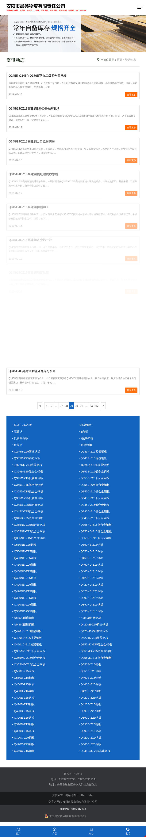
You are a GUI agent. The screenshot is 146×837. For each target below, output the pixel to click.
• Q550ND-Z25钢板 (24, 551)
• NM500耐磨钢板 (23, 617)
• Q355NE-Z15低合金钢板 (28, 538)
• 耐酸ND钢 (86, 438)
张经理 (78, 773)
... (56, 405)
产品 (54, 831)
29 (71, 405)
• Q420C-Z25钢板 (23, 744)
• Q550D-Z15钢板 (23, 677)
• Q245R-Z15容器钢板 (93, 451)
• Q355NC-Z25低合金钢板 (28, 524)
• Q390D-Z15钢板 (23, 724)
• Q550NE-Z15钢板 (91, 544)
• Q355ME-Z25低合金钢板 (28, 664)
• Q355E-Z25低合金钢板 (94, 478)
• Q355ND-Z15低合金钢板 (95, 531)
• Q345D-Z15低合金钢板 (94, 511)
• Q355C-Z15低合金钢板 (94, 491)
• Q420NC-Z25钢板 (91, 591)
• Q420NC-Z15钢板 (24, 591)
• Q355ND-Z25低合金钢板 (28, 531)
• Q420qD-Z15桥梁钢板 (27, 637)
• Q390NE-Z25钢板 (24, 597)
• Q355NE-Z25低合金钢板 (95, 538)
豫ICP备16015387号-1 (73, 809)
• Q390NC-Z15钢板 (91, 611)
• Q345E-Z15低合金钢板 (94, 504)
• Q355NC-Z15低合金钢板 (95, 524)
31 (81, 405)
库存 (91, 831)
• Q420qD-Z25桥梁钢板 (93, 631)
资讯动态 (130, 59)
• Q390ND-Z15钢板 (91, 604)
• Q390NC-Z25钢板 (24, 611)
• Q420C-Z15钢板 (90, 737)
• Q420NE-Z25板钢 (24, 577)
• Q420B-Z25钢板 (90, 704)
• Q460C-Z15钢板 (23, 750)
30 (76, 405)
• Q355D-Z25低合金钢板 (94, 484)
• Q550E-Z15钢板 (23, 671)
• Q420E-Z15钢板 (23, 697)
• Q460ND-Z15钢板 (91, 564)
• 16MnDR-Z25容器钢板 (94, 464)
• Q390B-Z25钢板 (90, 724)
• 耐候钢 (17, 444)
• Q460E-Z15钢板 (90, 677)
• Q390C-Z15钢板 (90, 730)
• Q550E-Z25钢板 (90, 664)
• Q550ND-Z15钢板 (91, 551)
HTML (82, 795)
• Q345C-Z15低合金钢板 (27, 478)
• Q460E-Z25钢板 (23, 684)
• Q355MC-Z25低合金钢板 (28, 651)
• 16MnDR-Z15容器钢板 (27, 464)
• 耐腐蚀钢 (85, 444)
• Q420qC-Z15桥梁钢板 (27, 644)
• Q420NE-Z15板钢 (91, 577)
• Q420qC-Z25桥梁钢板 (93, 637)
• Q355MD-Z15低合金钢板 (28, 657)
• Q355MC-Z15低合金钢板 (95, 644)
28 (66, 405)
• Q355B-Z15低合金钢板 (94, 471)
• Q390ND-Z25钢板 (24, 604)
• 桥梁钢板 (85, 424)
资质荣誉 (57, 795)
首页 (119, 59)
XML (91, 795)
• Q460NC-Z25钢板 (24, 571)
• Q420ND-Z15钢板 (91, 584)
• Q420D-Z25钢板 (90, 697)
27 (61, 405)
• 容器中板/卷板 (22, 424)
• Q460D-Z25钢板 (90, 684)
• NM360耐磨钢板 (23, 624)
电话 (127, 831)
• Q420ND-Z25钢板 (24, 584)
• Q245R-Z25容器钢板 (26, 451)
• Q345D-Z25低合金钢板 (27, 504)
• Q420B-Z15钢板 (23, 711)
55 (96, 405)
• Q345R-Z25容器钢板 (26, 458)
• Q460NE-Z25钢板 (24, 558)
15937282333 (67, 779)
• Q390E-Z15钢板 (23, 717)
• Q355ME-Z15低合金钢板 (95, 657)
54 (91, 405)
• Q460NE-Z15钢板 (91, 558)
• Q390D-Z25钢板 (90, 717)
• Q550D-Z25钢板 (90, 671)
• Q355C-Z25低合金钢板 (27, 498)
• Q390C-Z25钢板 (23, 737)
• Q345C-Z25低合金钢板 (27, 511)
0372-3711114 (86, 779)
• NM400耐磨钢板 (90, 617)
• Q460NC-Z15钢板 (91, 571)
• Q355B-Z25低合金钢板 (27, 471)
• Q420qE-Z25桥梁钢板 (93, 624)
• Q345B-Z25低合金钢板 (27, 518)
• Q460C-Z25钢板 (90, 744)
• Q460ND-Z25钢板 (24, 564)
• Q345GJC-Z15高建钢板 (94, 750)
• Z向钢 (83, 431)
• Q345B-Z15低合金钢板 (94, 518)
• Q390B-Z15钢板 (23, 730)
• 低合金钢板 (20, 438)
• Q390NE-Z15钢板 (91, 597)
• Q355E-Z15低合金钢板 (27, 484)
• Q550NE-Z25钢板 (24, 544)
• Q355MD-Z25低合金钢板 (95, 651)
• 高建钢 (17, 431)
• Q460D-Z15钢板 (23, 691)
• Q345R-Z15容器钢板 (93, 458)
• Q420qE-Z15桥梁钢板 (27, 631)
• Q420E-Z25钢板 (90, 691)
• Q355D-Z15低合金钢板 (27, 491)
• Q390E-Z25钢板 (90, 711)
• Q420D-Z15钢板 (23, 704)
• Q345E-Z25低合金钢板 (94, 498)
